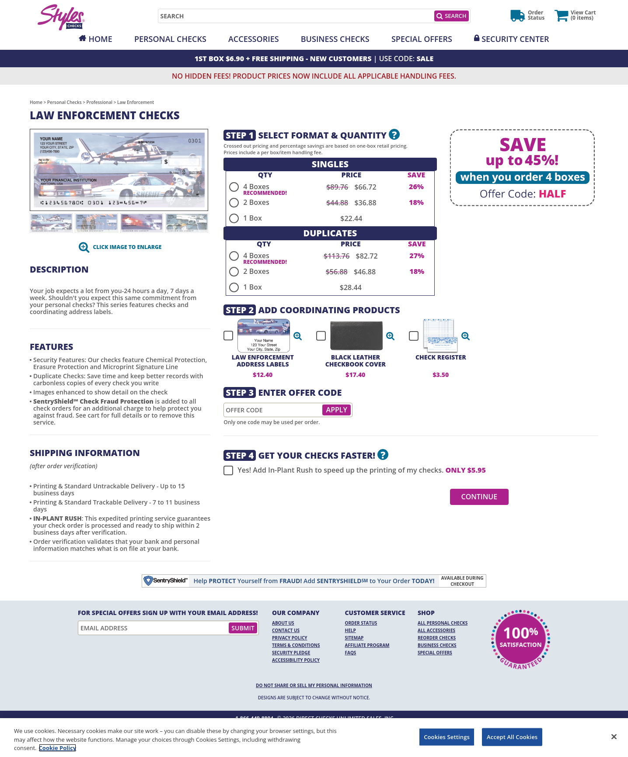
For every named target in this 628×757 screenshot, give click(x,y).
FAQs (350, 652)
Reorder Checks (437, 637)
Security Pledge (291, 652)
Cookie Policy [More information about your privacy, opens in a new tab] (58, 748)
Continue (479, 496)
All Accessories (436, 630)
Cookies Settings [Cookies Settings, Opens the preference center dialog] (447, 736)
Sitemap (354, 637)
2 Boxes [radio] (256, 202)
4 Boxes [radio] (256, 186)
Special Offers (421, 39)
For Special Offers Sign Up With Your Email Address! (168, 612)
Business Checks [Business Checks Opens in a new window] (437, 645)
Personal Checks (170, 39)
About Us (283, 623)
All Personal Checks (443, 623)
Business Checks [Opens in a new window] (335, 39)
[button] (297, 336)
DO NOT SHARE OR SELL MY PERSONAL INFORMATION (314, 685)
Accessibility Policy (296, 660)
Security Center (515, 39)
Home (100, 39)
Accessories (253, 39)
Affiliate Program (367, 645)
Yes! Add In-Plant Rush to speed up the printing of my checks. (354, 470)
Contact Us (286, 630)
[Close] (614, 736)
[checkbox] (258, 336)
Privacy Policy (289, 637)
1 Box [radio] (252, 218)
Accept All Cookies (512, 736)
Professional (100, 102)
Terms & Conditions (296, 645)
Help (350, 630)
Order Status (361, 623)
